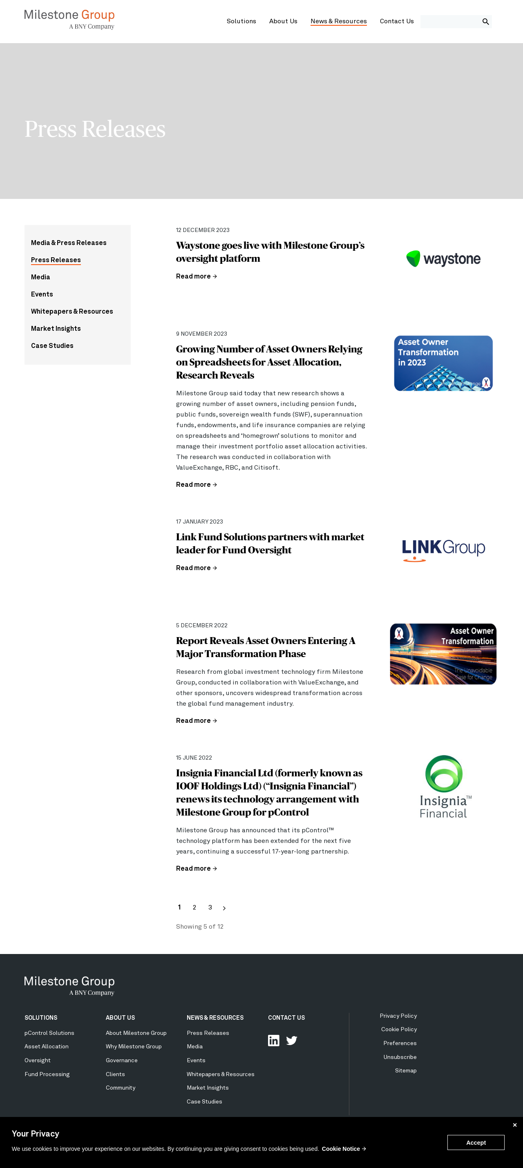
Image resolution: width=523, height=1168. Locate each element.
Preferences (400, 1043)
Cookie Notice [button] (341, 1149)
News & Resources (339, 21)
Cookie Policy (399, 1029)
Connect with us (273, 1040)
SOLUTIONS (41, 1018)
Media (40, 277)
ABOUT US (120, 1018)
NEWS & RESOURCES (215, 1018)
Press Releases (56, 260)
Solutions (241, 21)
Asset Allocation (47, 1047)
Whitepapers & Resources (72, 312)
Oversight (38, 1060)
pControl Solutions (49, 1033)
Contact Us (397, 21)
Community (120, 1088)
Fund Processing (47, 1074)
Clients (115, 1074)
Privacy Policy (398, 1016)
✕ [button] (514, 1125)
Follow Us (291, 1040)
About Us (283, 21)
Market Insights (56, 329)
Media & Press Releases (69, 243)
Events (42, 295)
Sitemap (406, 1071)
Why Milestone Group (134, 1047)
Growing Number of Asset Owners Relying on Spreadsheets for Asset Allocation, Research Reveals (269, 362)
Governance (122, 1060)
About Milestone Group (136, 1033)
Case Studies (52, 346)
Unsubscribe (400, 1057)
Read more (193, 277)
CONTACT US (286, 1018)
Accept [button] (476, 1142)
